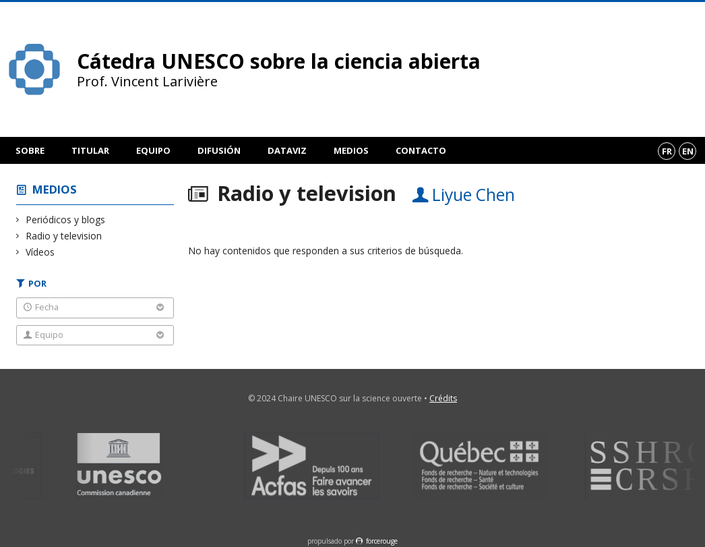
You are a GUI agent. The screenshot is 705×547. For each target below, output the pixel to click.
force (382, 541)
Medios (351, 150)
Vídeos (40, 252)
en (688, 151)
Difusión (219, 150)
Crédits (443, 398)
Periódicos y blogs (65, 219)
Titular (90, 150)
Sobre (30, 150)
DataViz (287, 150)
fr (667, 151)
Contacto (421, 150)
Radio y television (64, 235)
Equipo (153, 150)
